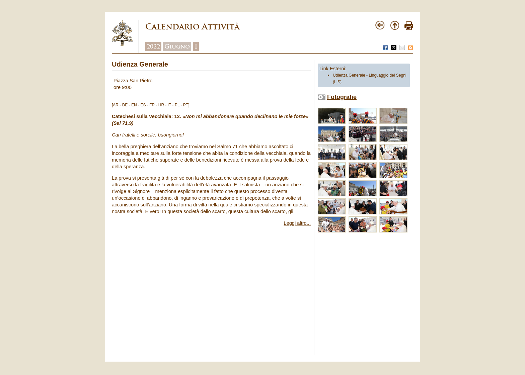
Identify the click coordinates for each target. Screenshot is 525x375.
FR (152, 105)
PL (177, 105)
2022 (153, 46)
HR (161, 105)
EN (134, 105)
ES (143, 105)
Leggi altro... (297, 223)
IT (169, 105)
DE (125, 105)
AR (116, 105)
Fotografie (342, 97)
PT (185, 105)
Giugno (177, 46)
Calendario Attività (192, 26)
